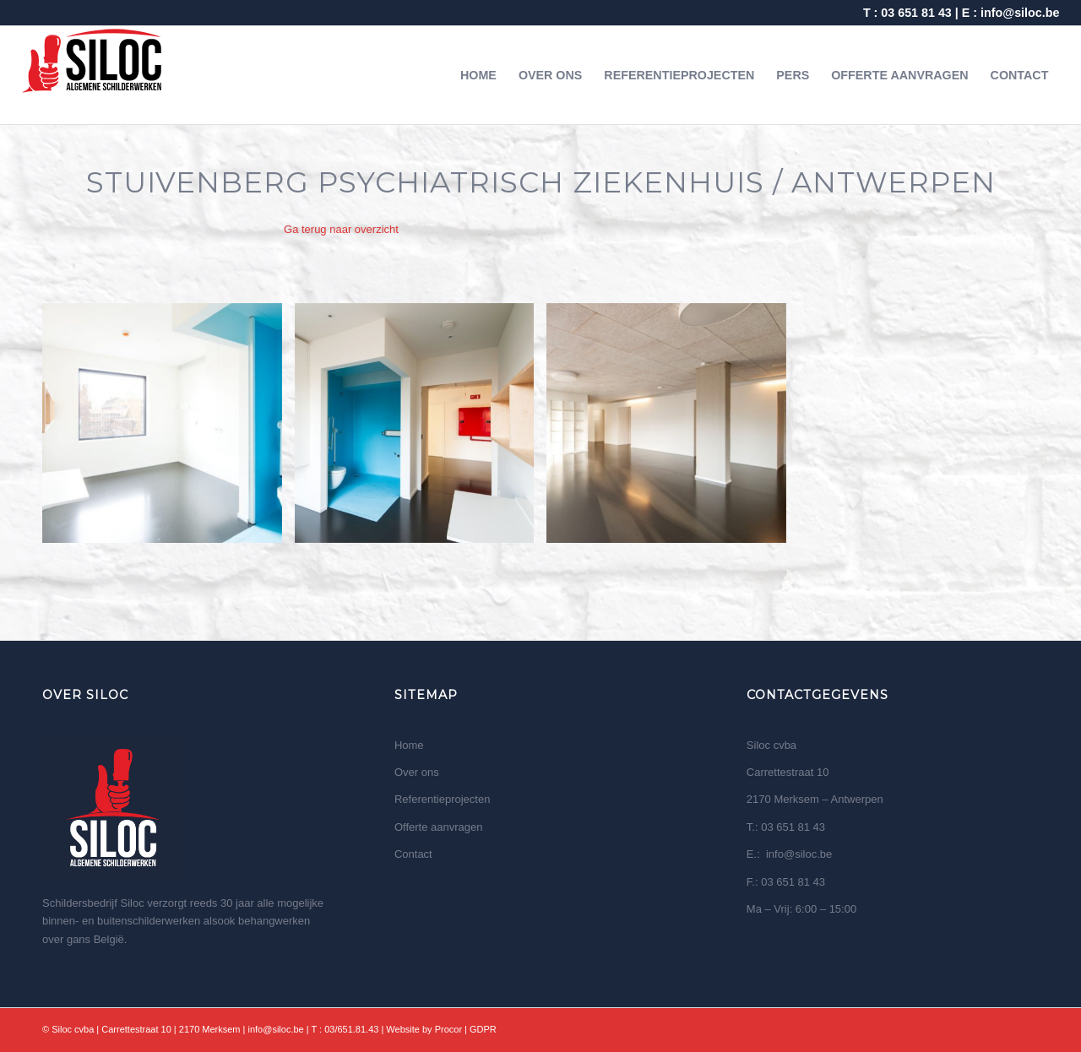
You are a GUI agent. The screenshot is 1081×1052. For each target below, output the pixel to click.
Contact (413, 854)
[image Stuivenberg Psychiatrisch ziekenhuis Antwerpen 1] (168, 429)
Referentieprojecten (442, 799)
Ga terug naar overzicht (341, 229)
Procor (448, 1029)
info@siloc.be (1020, 12)
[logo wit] (92, 75)
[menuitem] (478, 75)
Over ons (416, 772)
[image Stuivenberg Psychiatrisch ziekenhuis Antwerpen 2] (421, 429)
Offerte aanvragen (438, 827)
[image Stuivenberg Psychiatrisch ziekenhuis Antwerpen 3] (672, 429)
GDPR (483, 1029)
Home (409, 745)
